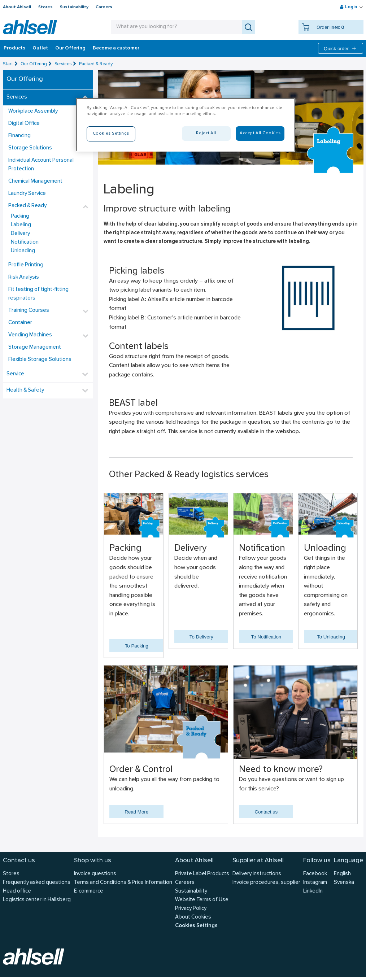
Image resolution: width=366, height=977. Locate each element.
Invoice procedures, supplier (266, 882)
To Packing (136, 646)
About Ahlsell (17, 7)
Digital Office (24, 123)
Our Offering (70, 48)
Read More (136, 812)
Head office (17, 891)
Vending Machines (30, 335)
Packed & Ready (96, 64)
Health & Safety (25, 390)
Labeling (21, 225)
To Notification (266, 637)
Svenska (344, 882)
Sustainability (74, 7)
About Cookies (193, 917)
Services (63, 64)
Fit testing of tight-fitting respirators (38, 294)
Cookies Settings (196, 926)
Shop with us (92, 860)
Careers (104, 7)
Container (20, 322)
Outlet (40, 48)
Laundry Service (27, 193)
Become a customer (116, 48)
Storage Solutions (30, 148)
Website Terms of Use (201, 900)
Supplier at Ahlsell (258, 860)
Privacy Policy (190, 908)
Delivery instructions (256, 874)
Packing (20, 216)
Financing (19, 136)
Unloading (23, 251)
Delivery (20, 233)
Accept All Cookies (260, 133)
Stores (45, 7)
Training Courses (28, 310)
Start (8, 64)
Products (14, 48)
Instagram (315, 882)
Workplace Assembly (33, 111)
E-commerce (88, 891)
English (342, 874)
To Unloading (331, 637)
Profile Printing (25, 265)
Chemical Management (35, 181)
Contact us (266, 812)
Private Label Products (202, 874)
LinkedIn (313, 891)
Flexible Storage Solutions (39, 359)
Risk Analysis (23, 277)
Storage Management (34, 347)
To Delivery (201, 637)
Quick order (340, 48)
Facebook (315, 874)
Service (15, 374)
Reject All (206, 133)
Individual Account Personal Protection (41, 164)
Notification (25, 242)
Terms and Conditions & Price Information (123, 882)
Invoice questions (95, 874)
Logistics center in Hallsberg (37, 900)
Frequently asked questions (36, 882)
